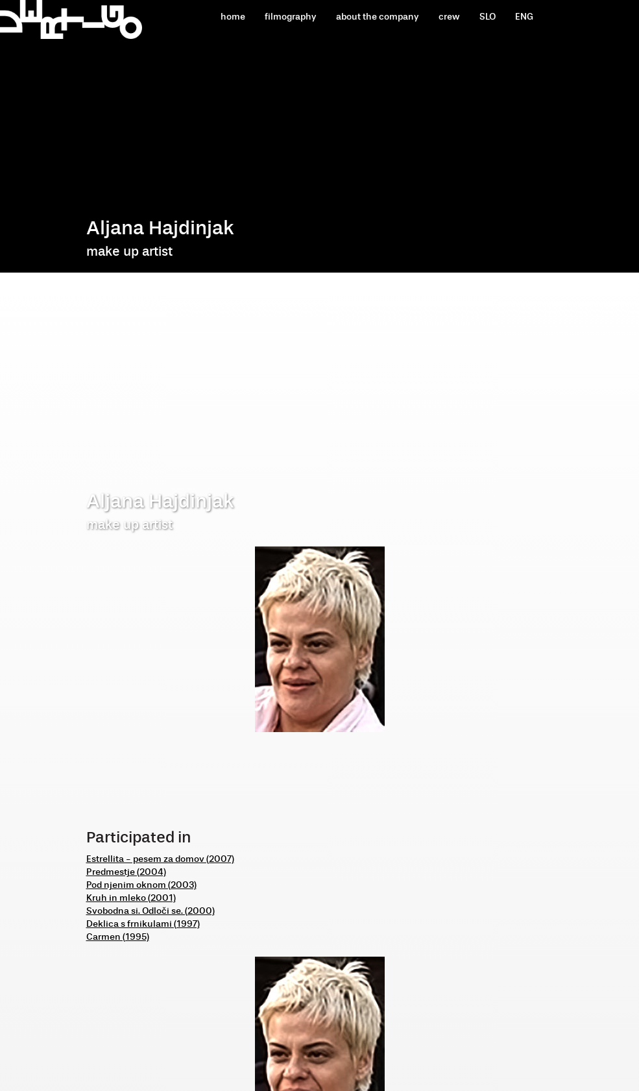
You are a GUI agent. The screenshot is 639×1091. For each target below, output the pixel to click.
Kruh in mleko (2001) (131, 897)
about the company (377, 16)
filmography (291, 16)
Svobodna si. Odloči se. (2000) (150, 910)
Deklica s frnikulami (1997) (143, 923)
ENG (524, 16)
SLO (487, 16)
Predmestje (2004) (126, 871)
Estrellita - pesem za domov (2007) (160, 858)
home (233, 16)
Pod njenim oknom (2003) (141, 884)
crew (449, 16)
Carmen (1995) (117, 936)
